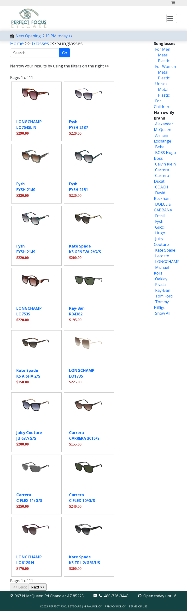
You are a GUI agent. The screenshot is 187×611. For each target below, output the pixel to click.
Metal (162, 55)
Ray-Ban (162, 290)
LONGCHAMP (167, 261)
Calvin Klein (165, 164)
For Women (165, 66)
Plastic (163, 60)
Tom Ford (164, 296)
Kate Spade (165, 250)
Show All (162, 313)
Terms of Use (138, 606)
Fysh (159, 221)
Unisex (161, 83)
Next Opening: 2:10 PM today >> (44, 36)
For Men (162, 49)
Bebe (159, 146)
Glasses (40, 43)
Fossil (160, 215)
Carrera (162, 169)
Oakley (161, 278)
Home (17, 43)
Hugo (160, 233)
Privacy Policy (115, 606)
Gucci (159, 227)
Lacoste (162, 256)
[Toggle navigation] (171, 18)
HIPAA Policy (93, 606)
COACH (161, 187)
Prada (160, 284)
